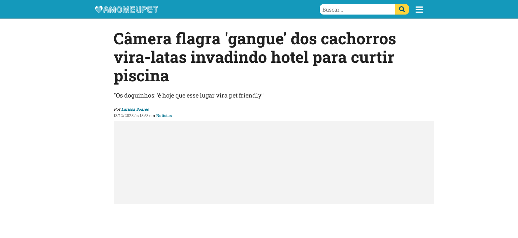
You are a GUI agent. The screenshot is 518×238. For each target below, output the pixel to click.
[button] (419, 9)
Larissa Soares (135, 109)
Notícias (164, 115)
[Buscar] (402, 9)
